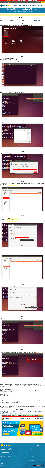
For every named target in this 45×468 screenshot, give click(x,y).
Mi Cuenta (42, 2)
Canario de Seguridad (3, 457)
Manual (9, 456)
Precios (24, 5)
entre (22, 14)
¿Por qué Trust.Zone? (18, 5)
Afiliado (2, 459)
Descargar (34, 5)
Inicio (2, 448)
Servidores (38, 5)
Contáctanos (10, 449)
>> (34, 0)
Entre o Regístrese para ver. (15, 185)
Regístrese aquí (32, 14)
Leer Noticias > (32, 460)
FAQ (9, 454)
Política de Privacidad (3, 455)
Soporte (42, 5)
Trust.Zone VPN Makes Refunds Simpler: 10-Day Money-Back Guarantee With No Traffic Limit (37, 455)
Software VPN (3, 449)
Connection (19, 413)
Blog (9, 452)
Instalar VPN (28, 5)
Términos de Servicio (4, 452)
